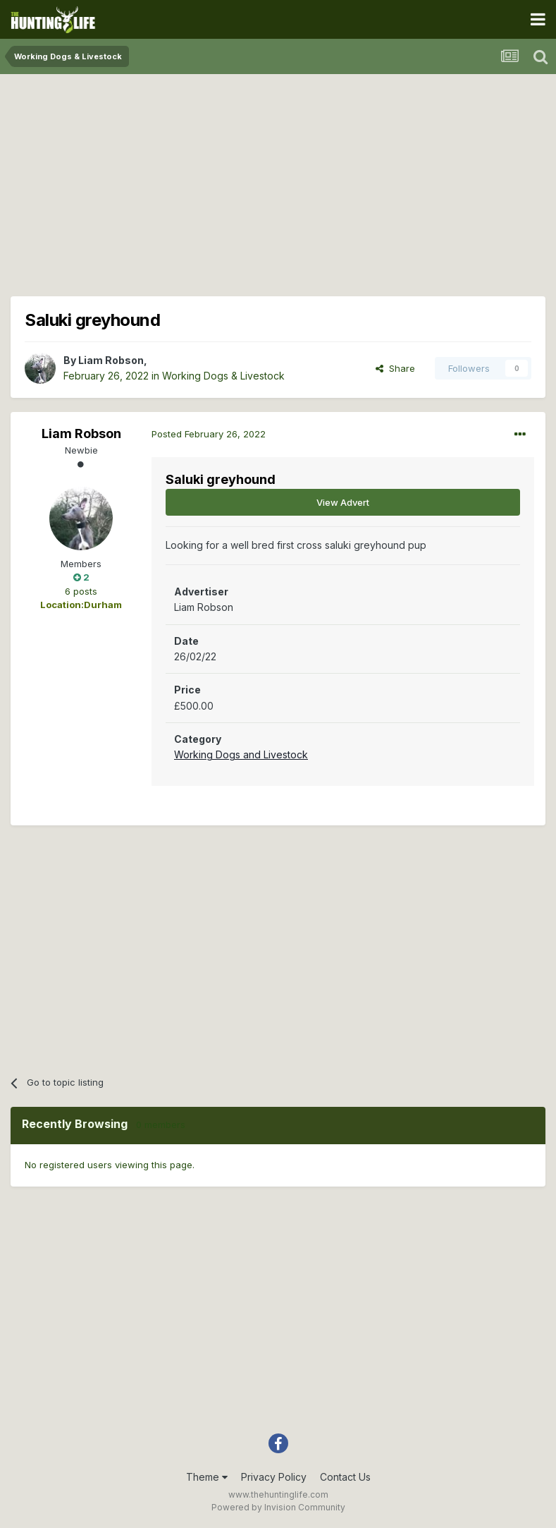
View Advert (342, 502)
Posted (209, 433)
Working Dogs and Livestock (241, 754)
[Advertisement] (278, 183)
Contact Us (345, 1477)
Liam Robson (111, 360)
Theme (207, 1477)
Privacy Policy (274, 1477)
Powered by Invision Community (278, 1507)
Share (395, 368)
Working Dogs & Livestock (223, 376)
